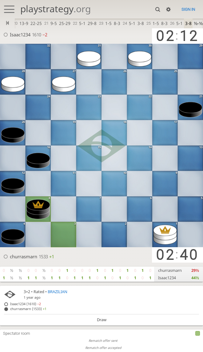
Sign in (188, 9)
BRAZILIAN (57, 291)
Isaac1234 (20, 34)
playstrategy (55, 8)
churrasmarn (23, 256)
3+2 (27, 291)
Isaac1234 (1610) (25, 303)
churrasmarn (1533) (28, 308)
